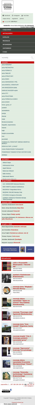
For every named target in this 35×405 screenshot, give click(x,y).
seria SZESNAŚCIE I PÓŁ (9, 82)
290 (20, 384)
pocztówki (5, 139)
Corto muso (16, 236)
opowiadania (5, 110)
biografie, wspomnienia (8, 125)
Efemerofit (17, 242)
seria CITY (5, 93)
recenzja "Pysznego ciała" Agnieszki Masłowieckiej (23, 313)
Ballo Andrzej (7, 173)
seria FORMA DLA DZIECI (10, 99)
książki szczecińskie (8, 133)
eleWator (4, 155)
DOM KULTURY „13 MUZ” (9, 146)
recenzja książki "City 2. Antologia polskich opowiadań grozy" (22, 338)
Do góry (33, 398)
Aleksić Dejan (7, 162)
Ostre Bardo (19, 204)
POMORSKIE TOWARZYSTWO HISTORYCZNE (16, 152)
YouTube (26, 15)
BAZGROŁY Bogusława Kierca (12, 189)
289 (17, 384)
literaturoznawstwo (7, 122)
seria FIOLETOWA (7, 96)
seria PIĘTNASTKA (7, 67)
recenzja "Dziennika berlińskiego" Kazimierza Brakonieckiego (22, 374)
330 (26, 386)
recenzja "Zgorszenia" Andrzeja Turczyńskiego (22, 349)
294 (31, 384)
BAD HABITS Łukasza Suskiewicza (13, 186)
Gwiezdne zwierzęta (20, 226)
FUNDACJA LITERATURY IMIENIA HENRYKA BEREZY (15, 142)
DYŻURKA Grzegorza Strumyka (12, 195)
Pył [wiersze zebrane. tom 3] (19, 233)
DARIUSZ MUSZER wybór (10, 90)
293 (28, 384)
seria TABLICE (6, 73)
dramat (4, 116)
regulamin (15, 18)
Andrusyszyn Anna (8, 165)
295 (34, 384)
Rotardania (14, 230)
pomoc (22, 18)
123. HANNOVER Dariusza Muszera (14, 184)
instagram (17, 15)
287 (12, 384)
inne (3, 136)
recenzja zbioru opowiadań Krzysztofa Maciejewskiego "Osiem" (22, 362)
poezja (4, 113)
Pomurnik (16, 211)
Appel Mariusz (7, 168)
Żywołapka (18, 239)
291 (23, 384)
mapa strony (6, 18)
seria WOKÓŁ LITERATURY (10, 84)
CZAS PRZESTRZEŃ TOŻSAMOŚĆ (13, 149)
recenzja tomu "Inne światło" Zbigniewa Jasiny (23, 325)
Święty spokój (15, 214)
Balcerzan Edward (8, 171)
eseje (3, 119)
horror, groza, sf (6, 105)
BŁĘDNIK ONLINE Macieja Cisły (12, 192)
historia (4, 127)
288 (14, 384)
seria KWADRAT (7, 64)
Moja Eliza (20, 208)
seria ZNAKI (5, 79)
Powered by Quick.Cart (17, 402)
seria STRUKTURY (7, 76)
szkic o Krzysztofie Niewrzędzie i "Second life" (21, 264)
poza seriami (5, 102)
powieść (4, 107)
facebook (7, 15)
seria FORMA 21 (7, 70)
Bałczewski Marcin (8, 176)
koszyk (6, 21)
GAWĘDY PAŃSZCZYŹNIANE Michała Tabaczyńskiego (14, 198)
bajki (3, 130)
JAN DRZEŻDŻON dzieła (9, 87)
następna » (30, 386)
